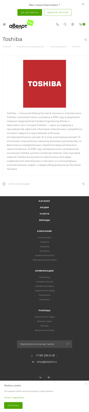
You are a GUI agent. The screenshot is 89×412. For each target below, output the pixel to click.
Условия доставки (44, 286)
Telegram (48, 377)
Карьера (44, 246)
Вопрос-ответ (44, 321)
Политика (44, 299)
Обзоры (44, 325)
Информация (44, 270)
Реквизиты (44, 295)
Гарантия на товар (45, 290)
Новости (44, 242)
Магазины (44, 277)
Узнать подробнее (14, 397)
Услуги (44, 213)
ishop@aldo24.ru (47, 361)
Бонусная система (44, 330)
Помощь (44, 310)
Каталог (44, 201)
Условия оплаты (44, 281)
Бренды (44, 220)
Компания (44, 231)
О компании (44, 237)
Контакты (45, 251)
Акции (44, 207)
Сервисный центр (44, 255)
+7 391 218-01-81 (45, 355)
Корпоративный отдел (45, 259)
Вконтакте (40, 377)
